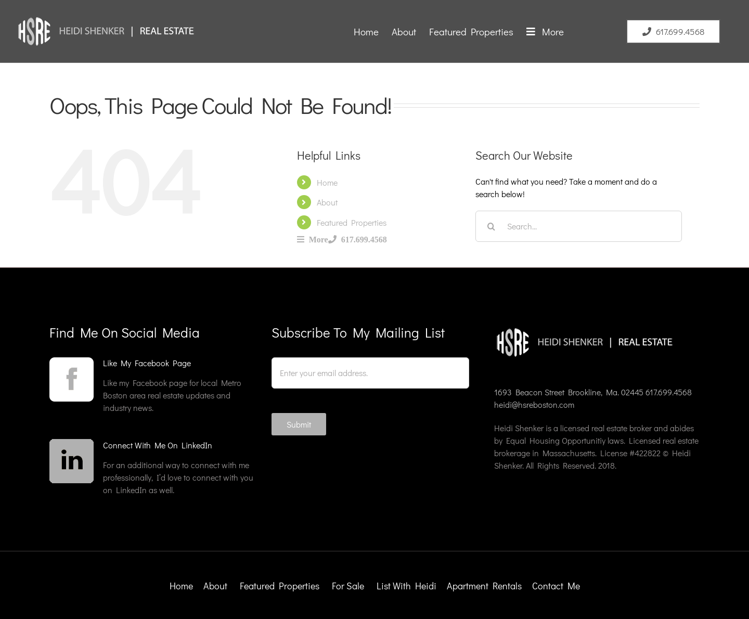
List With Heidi (407, 585)
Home (327, 182)
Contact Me (556, 585)
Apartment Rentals (485, 585)
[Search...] (578, 226)
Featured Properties (351, 222)
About (327, 202)
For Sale (348, 585)
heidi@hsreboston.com (534, 404)
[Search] (491, 226)
